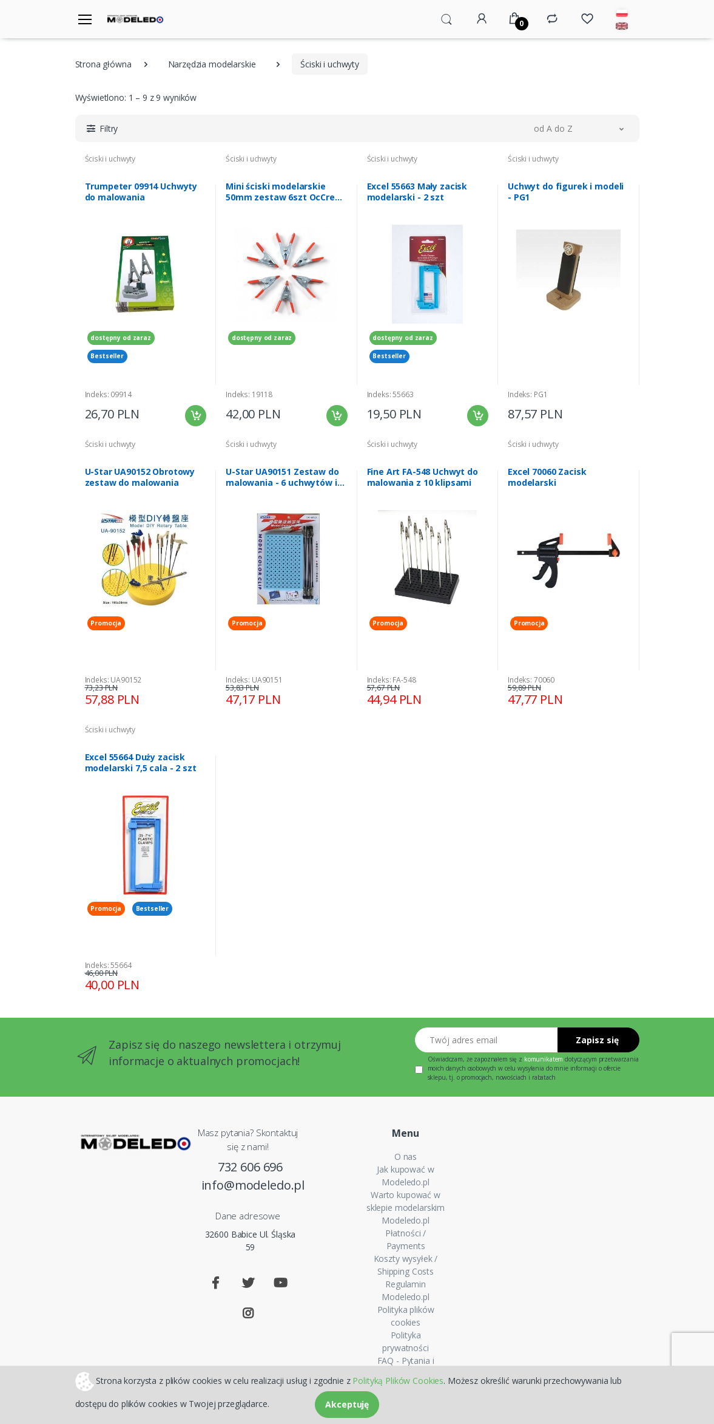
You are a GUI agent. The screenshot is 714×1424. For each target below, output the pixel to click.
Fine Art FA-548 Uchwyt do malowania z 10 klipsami (422, 477)
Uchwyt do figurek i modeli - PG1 (566, 192)
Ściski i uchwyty (110, 159)
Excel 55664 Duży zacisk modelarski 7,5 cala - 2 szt (141, 763)
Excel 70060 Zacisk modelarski (547, 477)
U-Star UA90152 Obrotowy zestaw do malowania (140, 477)
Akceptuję (347, 1404)
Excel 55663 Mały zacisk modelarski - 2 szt (417, 192)
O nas (405, 1156)
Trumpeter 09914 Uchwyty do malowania (141, 192)
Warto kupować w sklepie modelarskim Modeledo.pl (405, 1207)
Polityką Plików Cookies (397, 1380)
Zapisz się (597, 1040)
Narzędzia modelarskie (212, 64)
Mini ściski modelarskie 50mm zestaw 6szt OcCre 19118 (280, 192)
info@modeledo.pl (250, 1185)
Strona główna (103, 64)
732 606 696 (250, 1167)
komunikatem (543, 1059)
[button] (446, 18)
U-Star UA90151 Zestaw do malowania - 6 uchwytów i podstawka (282, 477)
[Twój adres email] (486, 1039)
